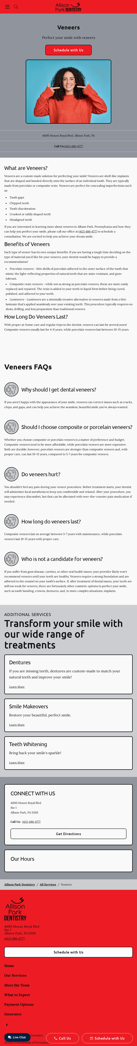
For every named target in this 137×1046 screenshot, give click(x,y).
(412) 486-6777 (73, 146)
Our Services (15, 975)
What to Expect (17, 995)
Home (9, 965)
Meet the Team (16, 985)
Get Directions (68, 833)
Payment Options (19, 1004)
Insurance (13, 1014)
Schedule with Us (68, 50)
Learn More (17, 687)
